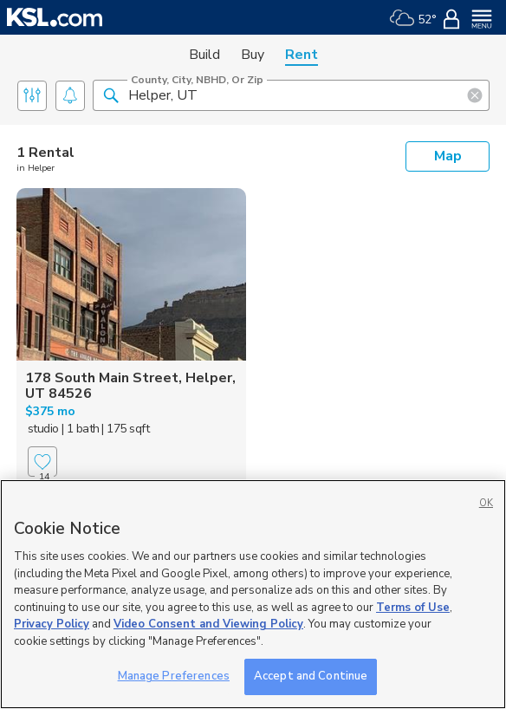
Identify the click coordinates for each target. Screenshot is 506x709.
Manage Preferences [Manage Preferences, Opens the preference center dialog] (174, 676)
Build (204, 54)
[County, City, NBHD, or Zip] (291, 95)
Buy (252, 54)
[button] (111, 94)
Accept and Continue (310, 676)
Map (448, 156)
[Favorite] (42, 461)
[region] (253, 594)
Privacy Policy (51, 624)
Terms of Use (413, 607)
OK (486, 503)
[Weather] (413, 17)
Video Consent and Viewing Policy (208, 624)
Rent (301, 54)
